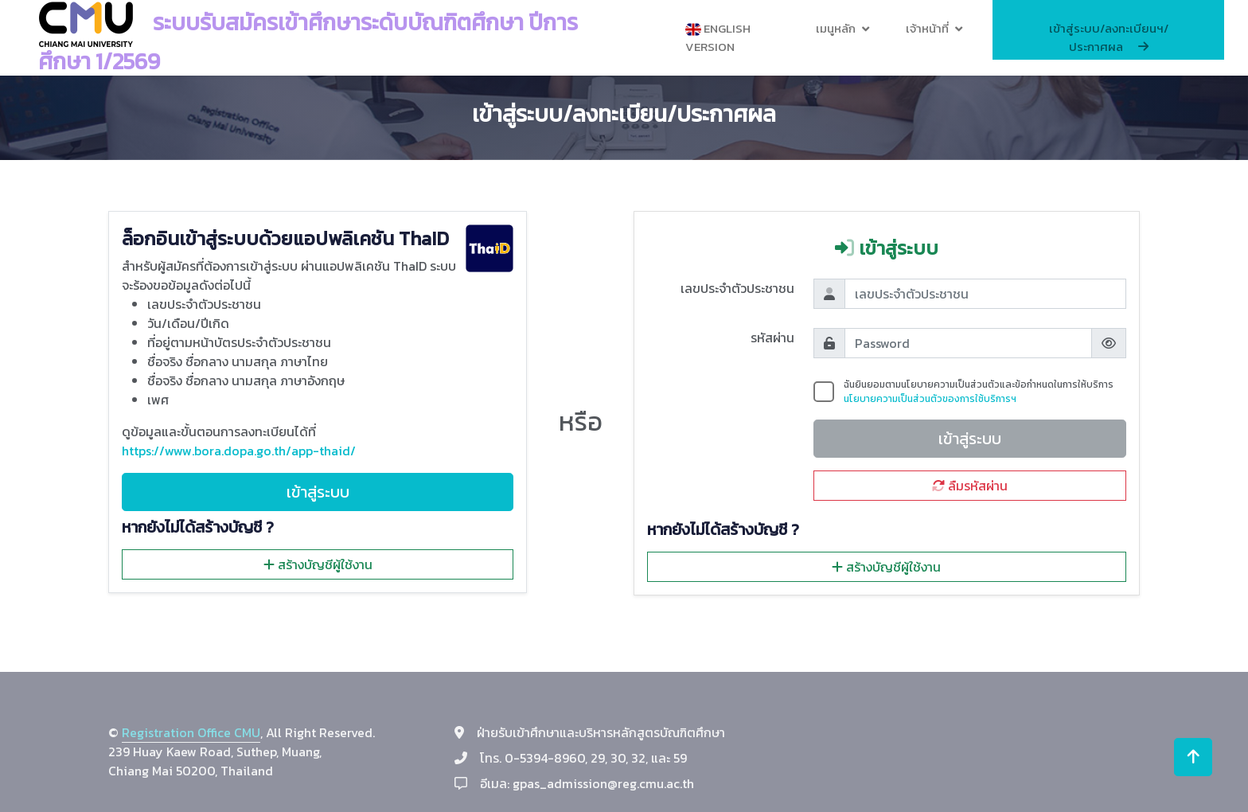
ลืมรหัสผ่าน (970, 485)
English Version (718, 37)
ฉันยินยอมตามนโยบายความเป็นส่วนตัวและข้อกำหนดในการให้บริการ (978, 391)
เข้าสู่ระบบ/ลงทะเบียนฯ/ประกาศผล (1108, 37)
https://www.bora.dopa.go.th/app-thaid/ (239, 450)
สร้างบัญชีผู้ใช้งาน (317, 564)
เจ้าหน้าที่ (927, 28)
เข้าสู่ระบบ (318, 492)
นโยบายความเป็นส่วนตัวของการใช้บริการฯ (930, 399)
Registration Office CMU (191, 732)
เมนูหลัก (836, 28)
